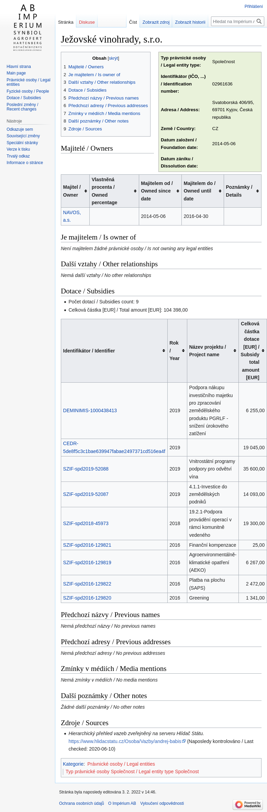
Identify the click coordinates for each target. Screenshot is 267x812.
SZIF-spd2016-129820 (87, 598)
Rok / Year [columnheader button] (174, 350)
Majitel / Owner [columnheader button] (72, 190)
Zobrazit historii (190, 22)
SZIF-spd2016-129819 (87, 562)
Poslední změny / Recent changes (22, 107)
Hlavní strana (19, 66)
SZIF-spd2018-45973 (86, 523)
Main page (16, 73)
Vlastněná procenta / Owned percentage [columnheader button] (105, 191)
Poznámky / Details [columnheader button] (239, 190)
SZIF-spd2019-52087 (86, 494)
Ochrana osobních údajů (81, 803)
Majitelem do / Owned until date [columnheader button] (199, 191)
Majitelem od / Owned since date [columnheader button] (157, 191)
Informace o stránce (25, 162)
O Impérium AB (122, 803)
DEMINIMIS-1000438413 (90, 410)
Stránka (66, 22)
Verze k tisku (18, 149)
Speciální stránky (22, 142)
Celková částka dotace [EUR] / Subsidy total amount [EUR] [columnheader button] (250, 350)
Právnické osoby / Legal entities (121, 764)
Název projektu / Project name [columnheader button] (207, 350)
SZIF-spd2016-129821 (87, 545)
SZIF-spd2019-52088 (86, 469)
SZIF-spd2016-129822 (87, 584)
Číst (133, 22)
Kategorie (73, 764)
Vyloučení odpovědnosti (162, 803)
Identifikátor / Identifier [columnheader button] (89, 350)
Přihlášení (254, 6)
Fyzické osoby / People (28, 91)
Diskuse (87, 22)
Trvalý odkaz (18, 156)
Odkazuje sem (20, 129)
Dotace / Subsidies (24, 97)
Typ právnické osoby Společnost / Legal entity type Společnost (132, 771)
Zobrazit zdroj (156, 22)
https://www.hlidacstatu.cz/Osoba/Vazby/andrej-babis (124, 741)
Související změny (23, 136)
